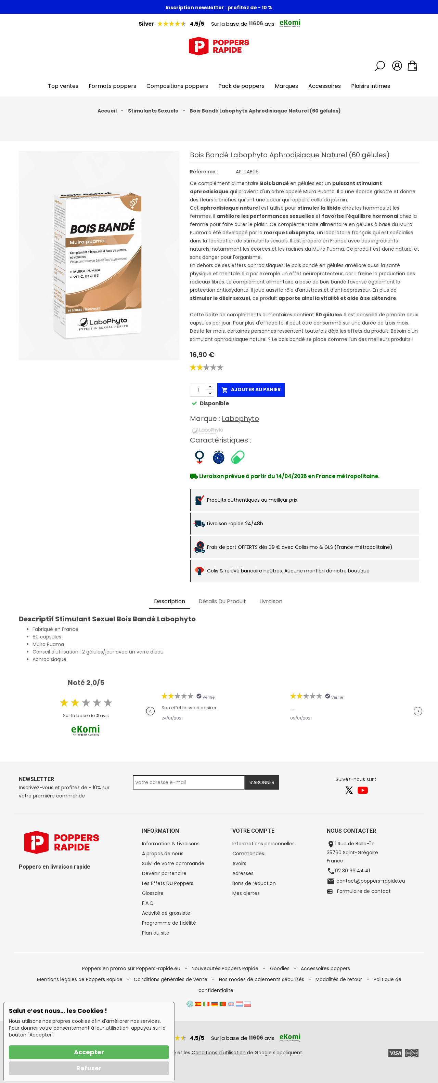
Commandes (248, 853)
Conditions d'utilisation (219, 1052)
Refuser (89, 1068)
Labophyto (240, 418)
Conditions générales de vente (171, 979)
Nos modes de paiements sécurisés (262, 979)
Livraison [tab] (270, 601)
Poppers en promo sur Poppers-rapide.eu (132, 968)
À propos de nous (162, 853)
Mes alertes (246, 893)
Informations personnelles (263, 843)
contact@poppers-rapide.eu (370, 880)
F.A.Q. (148, 903)
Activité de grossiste (166, 913)
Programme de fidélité (169, 923)
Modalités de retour (339, 979)
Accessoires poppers (325, 968)
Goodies (280, 968)
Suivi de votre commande (173, 863)
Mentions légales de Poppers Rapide (80, 979)
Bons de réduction (254, 883)
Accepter (89, 1052)
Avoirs (239, 863)
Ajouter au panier (251, 389)
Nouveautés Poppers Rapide (226, 968)
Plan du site (155, 932)
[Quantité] (198, 390)
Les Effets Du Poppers (167, 883)
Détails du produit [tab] (222, 601)
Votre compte (253, 831)
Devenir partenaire (164, 873)
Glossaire (153, 893)
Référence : (204, 171)
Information (160, 831)
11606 (256, 23)
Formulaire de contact (362, 891)
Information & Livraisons (170, 843)
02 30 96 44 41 (352, 870)
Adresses (243, 873)
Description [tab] (169, 601)
